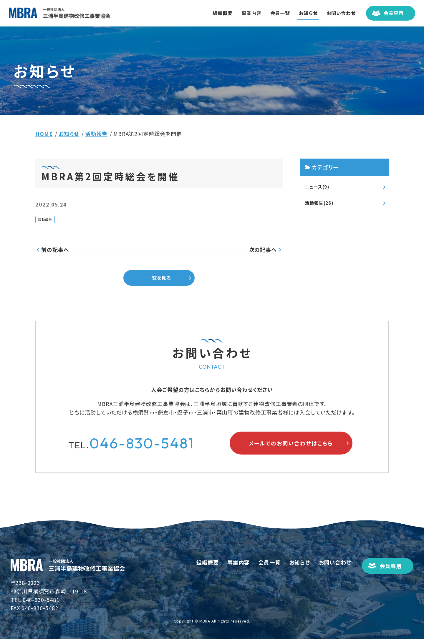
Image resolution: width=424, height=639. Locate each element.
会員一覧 (278, 12)
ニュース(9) (317, 187)
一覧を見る (159, 277)
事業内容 (249, 12)
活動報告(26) (319, 203)
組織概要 (220, 12)
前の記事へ (55, 249)
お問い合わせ (338, 12)
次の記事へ (263, 249)
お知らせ (305, 12)
